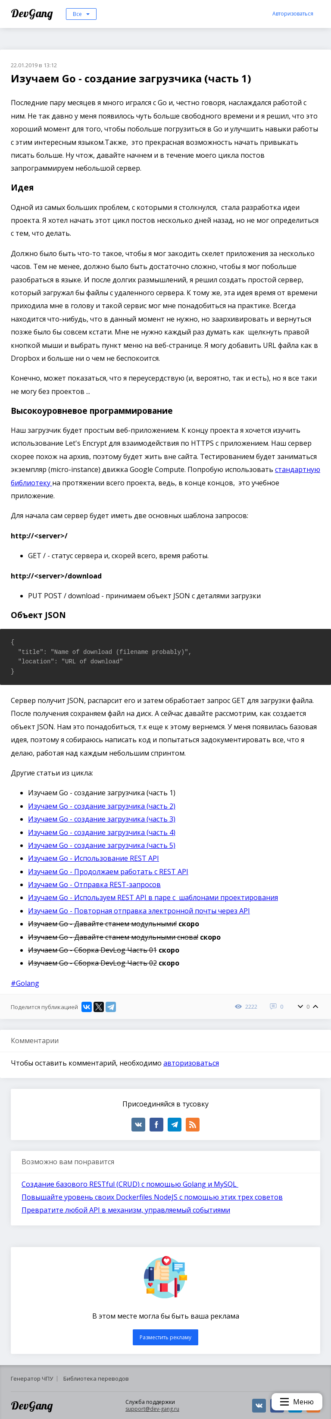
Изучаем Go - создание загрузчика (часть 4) (101, 832)
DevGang (33, 13)
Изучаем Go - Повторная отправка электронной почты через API (139, 911)
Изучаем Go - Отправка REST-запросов (94, 884)
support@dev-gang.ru (152, 1409)
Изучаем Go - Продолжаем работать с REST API (108, 871)
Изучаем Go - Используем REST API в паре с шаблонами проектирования (153, 897)
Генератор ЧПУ (32, 1378)
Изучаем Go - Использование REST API (93, 858)
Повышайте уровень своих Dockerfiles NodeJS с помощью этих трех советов (152, 1197)
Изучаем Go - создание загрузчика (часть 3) (101, 819)
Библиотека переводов (96, 1378)
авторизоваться (191, 1063)
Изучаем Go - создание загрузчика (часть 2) (101, 806)
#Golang (25, 983)
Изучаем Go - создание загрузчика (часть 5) (101, 845)
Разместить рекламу (165, 1337)
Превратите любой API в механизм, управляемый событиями (126, 1210)
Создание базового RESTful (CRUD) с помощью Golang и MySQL (130, 1184)
